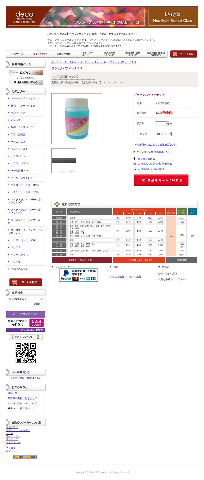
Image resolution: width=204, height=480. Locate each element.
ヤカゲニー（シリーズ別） (25, 192)
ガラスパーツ (18, 156)
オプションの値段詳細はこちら (154, 151)
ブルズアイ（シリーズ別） (25, 185)
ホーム (55, 62)
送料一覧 (13, 393)
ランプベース (18, 112)
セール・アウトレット (23, 177)
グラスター (12, 448)
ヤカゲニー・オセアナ (18, 430)
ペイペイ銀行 (134, 276)
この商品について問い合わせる (155, 163)
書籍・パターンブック (23, 105)
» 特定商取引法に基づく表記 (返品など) (155, 144)
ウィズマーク (13, 442)
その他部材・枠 (19, 170)
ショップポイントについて (22, 403)
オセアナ (16, 247)
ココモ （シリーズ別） (24, 240)
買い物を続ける (146, 158)
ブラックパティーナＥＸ (123, 62)
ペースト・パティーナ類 (93, 62)
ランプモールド (19, 149)
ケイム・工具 (18, 141)
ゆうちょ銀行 (117, 276)
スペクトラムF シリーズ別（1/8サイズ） (24, 201)
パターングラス (19, 254)
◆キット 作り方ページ (21, 408)
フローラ (16, 261)
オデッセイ (12, 451)
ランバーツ (12, 439)
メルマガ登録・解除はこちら (25, 378)
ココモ (9, 433)
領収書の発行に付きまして (22, 398)
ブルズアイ (12, 427)
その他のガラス (19, 269)
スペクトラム (13, 436)
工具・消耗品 (18, 134)
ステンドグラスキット (23, 98)
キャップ (16, 120)
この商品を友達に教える (151, 168)
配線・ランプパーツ (22, 127)
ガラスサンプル (19, 163)
